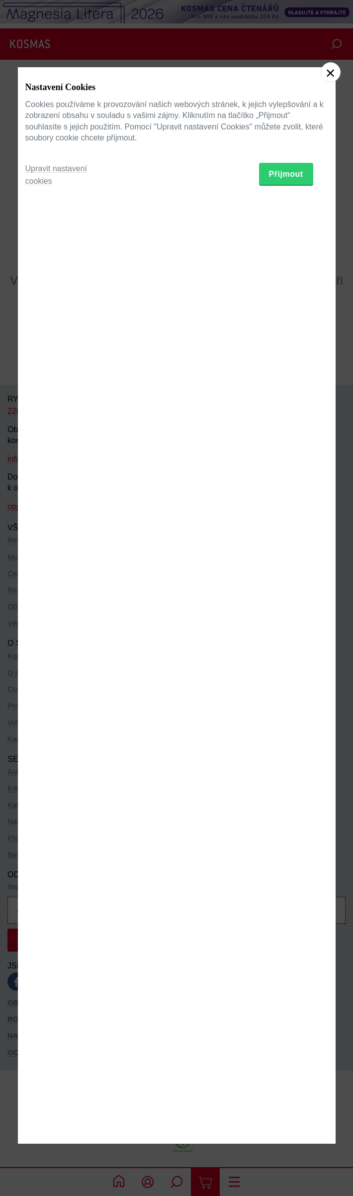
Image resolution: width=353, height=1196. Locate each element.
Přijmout (286, 648)
